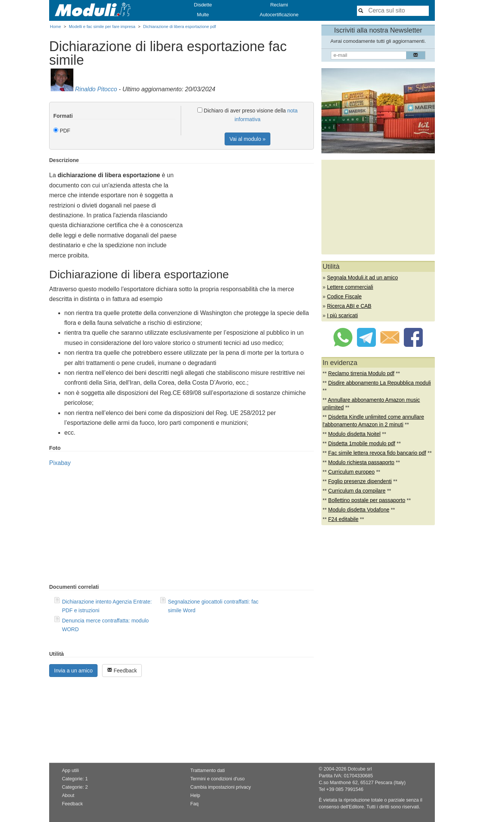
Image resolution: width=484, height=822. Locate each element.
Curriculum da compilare (357, 491)
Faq (194, 803)
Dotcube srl (359, 769)
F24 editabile (343, 519)
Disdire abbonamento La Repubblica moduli (379, 383)
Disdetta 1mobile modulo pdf (361, 443)
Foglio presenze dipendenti (360, 481)
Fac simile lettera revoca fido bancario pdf (377, 453)
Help (195, 795)
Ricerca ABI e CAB (349, 306)
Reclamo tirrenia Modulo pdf (361, 373)
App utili (70, 770)
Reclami (279, 5)
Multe (203, 14)
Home (55, 26)
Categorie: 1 (75, 778)
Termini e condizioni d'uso (217, 778)
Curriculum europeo (351, 472)
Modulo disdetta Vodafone (358, 510)
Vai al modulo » (247, 139)
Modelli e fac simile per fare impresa (102, 26)
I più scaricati (342, 315)
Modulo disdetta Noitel (354, 434)
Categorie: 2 (75, 787)
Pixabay (60, 463)
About (68, 795)
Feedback (122, 670)
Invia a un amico (73, 671)
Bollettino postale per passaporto (366, 500)
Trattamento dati (207, 770)
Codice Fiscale (344, 296)
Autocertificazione (279, 14)
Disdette (203, 5)
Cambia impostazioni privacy (220, 787)
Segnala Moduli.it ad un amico (362, 278)
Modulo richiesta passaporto (361, 462)
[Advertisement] (250, 210)
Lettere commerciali (350, 287)
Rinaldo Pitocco (96, 89)
